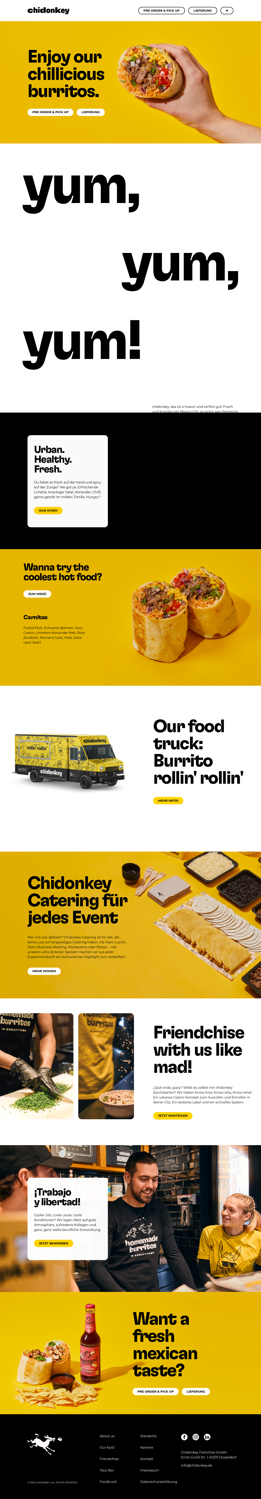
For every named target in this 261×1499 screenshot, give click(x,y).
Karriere (146, 1447)
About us (107, 1436)
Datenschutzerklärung (158, 1482)
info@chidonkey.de (196, 1465)
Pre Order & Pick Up (162, 10)
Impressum (150, 1470)
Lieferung (203, 10)
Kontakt (146, 1459)
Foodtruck (108, 1482)
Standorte (148, 1436)
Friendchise (109, 1459)
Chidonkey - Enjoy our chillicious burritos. (48, 10)
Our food (107, 1447)
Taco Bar (107, 1470)
